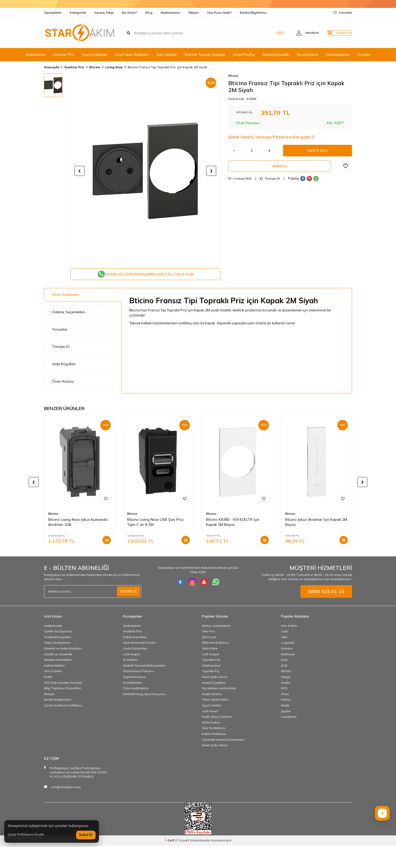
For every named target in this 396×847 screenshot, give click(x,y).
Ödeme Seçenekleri (68, 313)
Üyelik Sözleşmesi (58, 633)
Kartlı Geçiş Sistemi (217, 718)
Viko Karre (210, 650)
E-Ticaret (182, 842)
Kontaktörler (132, 684)
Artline (286, 701)
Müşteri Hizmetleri (58, 661)
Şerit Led (209, 639)
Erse (284, 661)
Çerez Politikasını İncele (26, 834)
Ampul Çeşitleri (213, 684)
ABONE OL (128, 593)
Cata (284, 633)
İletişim (194, 13)
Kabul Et (85, 834)
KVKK (48, 678)
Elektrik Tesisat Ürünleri (205, 54)
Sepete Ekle (317, 151)
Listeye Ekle (240, 181)
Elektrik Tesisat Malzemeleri (144, 667)
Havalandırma (337, 54)
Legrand (287, 644)
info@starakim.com (66, 789)
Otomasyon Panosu (138, 673)
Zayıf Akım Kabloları (132, 54)
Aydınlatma (35, 54)
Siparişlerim (53, 13)
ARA (270, 32)
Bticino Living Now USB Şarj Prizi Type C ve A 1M (155, 523)
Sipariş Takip (104, 13)
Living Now (114, 67)
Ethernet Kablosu (215, 644)
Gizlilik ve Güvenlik (58, 656)
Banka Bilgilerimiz (253, 13)
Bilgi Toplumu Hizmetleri (62, 690)
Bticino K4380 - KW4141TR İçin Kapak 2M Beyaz (232, 523)
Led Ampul (131, 656)
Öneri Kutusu (63, 383)
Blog (148, 13)
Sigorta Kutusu (134, 678)
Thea (285, 695)
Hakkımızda (53, 627)
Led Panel (210, 713)
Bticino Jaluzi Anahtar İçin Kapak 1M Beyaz (316, 523)
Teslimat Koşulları (57, 639)
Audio (285, 684)
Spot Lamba (211, 707)
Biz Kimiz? (129, 13)
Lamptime (289, 718)
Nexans (287, 650)
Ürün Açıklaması (65, 296)
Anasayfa (51, 67)
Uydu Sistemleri (135, 650)
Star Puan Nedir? (219, 13)
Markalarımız (170, 13)
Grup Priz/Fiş (244, 54)
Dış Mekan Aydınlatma (219, 690)
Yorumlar (59, 331)
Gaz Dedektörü (213, 730)
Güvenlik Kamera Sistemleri (223, 741)
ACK (284, 667)
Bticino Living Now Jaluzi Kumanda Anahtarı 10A (77, 523)
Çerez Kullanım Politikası (63, 707)
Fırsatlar (364, 54)
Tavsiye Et (270, 181)
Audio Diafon (212, 695)
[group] (145, 171)
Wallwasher (211, 667)
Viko (284, 639)
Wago (285, 678)
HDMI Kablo (211, 724)
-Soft (169, 842)
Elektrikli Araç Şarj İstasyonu (144, 695)
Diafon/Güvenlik (276, 54)
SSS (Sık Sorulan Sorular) (63, 684)
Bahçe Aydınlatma (216, 627)
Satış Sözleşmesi (57, 644)
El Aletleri (130, 661)
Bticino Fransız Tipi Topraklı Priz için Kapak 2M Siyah (167, 67)
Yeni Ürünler (53, 673)
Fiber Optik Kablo (215, 701)
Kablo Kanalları (135, 639)
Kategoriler (78, 13)
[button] (80, 171)
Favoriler (343, 13)
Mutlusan (288, 656)
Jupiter (286, 713)
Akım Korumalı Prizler (139, 644)
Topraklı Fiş (210, 673)
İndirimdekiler (54, 667)
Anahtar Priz (63, 54)
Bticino (94, 67)
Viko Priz (208, 633)
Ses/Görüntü (307, 54)
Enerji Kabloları (94, 54)
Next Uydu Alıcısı (214, 678)
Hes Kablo (289, 627)
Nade (285, 707)
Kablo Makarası (214, 735)
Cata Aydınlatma (136, 690)
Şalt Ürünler (167, 54)
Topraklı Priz (211, 661)
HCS (284, 690)
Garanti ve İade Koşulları (63, 650)
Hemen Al (280, 168)
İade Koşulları (64, 365)
